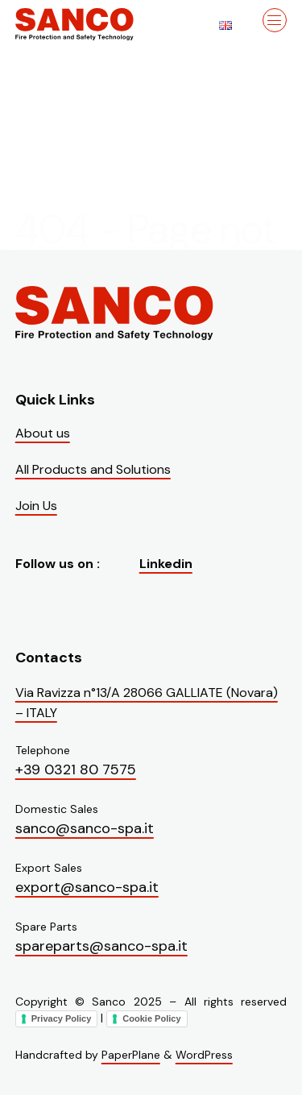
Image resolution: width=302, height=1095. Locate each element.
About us (42, 433)
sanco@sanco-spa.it (84, 828)
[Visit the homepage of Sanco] (95, 24)
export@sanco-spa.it (87, 887)
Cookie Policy (151, 1018)
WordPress (204, 1054)
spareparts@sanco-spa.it (101, 946)
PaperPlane (130, 1054)
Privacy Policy (61, 1018)
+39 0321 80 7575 (75, 769)
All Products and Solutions (93, 469)
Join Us (36, 505)
